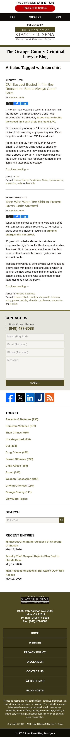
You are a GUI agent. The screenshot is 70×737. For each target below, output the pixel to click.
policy (8, 299)
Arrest (13, 471)
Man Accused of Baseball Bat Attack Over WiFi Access (35, 571)
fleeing (25, 180)
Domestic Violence (21, 424)
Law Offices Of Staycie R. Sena (48, 723)
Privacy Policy (35, 651)
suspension (57, 299)
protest (15, 299)
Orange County (19, 491)
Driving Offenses (20, 484)
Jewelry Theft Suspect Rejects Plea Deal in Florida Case (32, 557)
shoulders (34, 299)
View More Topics (17, 497)
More (58, 17)
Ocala (45, 180)
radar (20, 183)
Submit (35, 381)
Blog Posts (35, 689)
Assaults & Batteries (25, 293)
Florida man (35, 180)
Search (61, 519)
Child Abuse (17, 464)
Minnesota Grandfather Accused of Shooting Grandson (34, 542)
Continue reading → (17, 169)
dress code (44, 296)
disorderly (33, 296)
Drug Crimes (17, 451)
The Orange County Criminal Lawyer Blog (35, 32)
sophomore (45, 299)
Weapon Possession (22, 477)
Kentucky (55, 296)
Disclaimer (35, 660)
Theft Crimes (17, 431)
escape (17, 180)
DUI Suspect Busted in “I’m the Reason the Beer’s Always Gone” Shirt (31, 89)
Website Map (35, 679)
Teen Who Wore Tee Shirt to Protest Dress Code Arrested (33, 203)
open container (56, 180)
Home (12, 17)
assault (17, 296)
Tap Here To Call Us (35, 8)
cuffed (25, 296)
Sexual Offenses (19, 457)
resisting (24, 299)
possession (11, 183)
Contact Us (35, 17)
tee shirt (31, 183)
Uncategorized (18, 437)
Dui (17, 176)
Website (35, 641)
